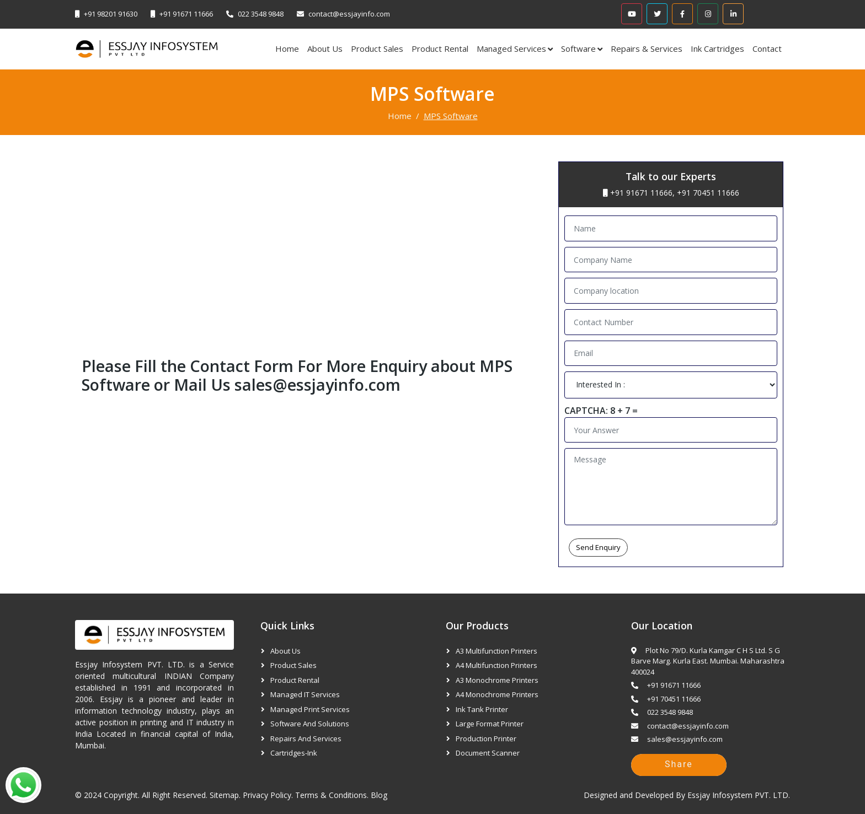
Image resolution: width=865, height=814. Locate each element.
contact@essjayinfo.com (349, 14)
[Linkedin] (733, 13)
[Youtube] (631, 13)
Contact (767, 48)
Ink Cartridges (717, 48)
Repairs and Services (305, 738)
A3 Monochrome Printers (497, 680)
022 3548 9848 (261, 14)
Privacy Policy (267, 795)
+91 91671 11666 (186, 14)
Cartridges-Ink (293, 753)
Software (578, 48)
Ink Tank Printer (482, 709)
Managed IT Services (305, 694)
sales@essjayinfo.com (317, 384)
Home (287, 48)
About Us (325, 48)
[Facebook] (682, 13)
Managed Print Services (310, 709)
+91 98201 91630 (110, 14)
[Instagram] (707, 13)
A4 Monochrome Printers (497, 694)
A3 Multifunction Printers (496, 651)
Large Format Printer (490, 724)
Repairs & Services (646, 48)
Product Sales (377, 48)
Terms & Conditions (331, 795)
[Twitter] (657, 13)
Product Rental (440, 48)
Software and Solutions (309, 724)
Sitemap (224, 795)
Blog (379, 795)
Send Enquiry (598, 547)
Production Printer (486, 738)
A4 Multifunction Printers (496, 665)
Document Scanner (488, 753)
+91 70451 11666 (708, 192)
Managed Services (511, 48)
